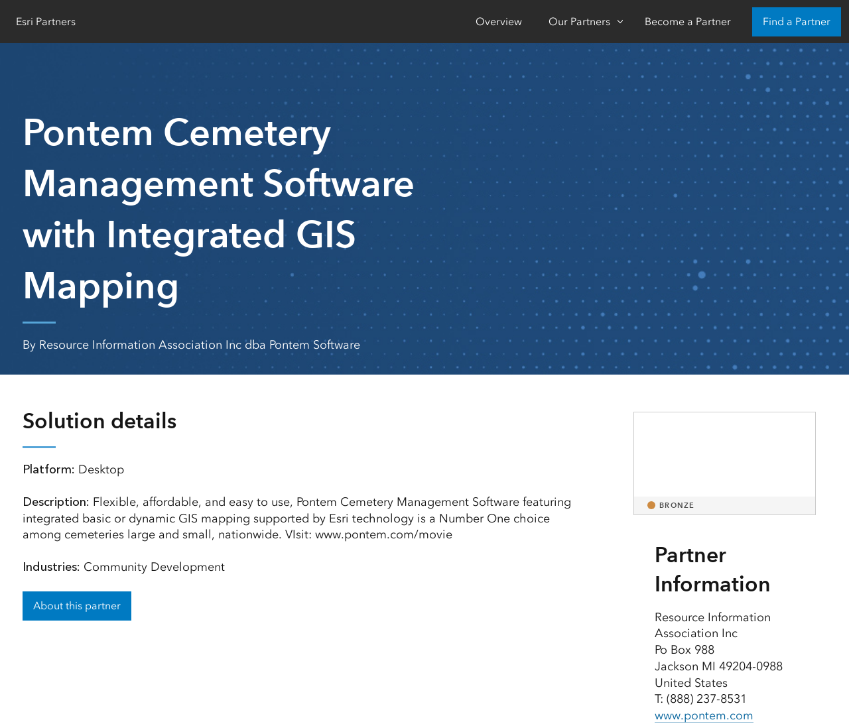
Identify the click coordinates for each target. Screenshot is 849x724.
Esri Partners (46, 21)
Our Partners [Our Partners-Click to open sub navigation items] (579, 21)
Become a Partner (688, 21)
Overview (499, 21)
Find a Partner (796, 21)
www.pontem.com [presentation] (704, 715)
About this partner (77, 605)
